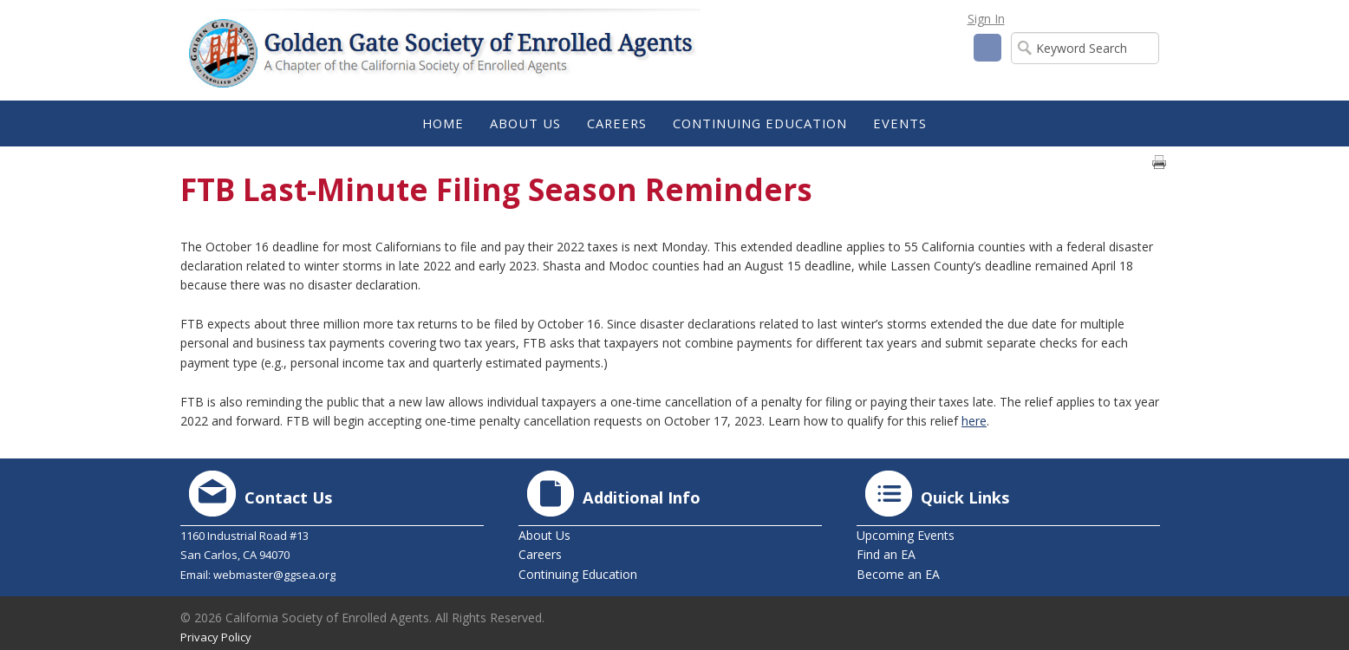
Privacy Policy (215, 637)
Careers (540, 554)
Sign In (986, 18)
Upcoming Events (906, 535)
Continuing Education (577, 574)
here (974, 421)
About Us (544, 535)
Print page (1159, 162)
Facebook (987, 48)
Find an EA (886, 554)
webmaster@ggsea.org (274, 574)
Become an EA (898, 574)
